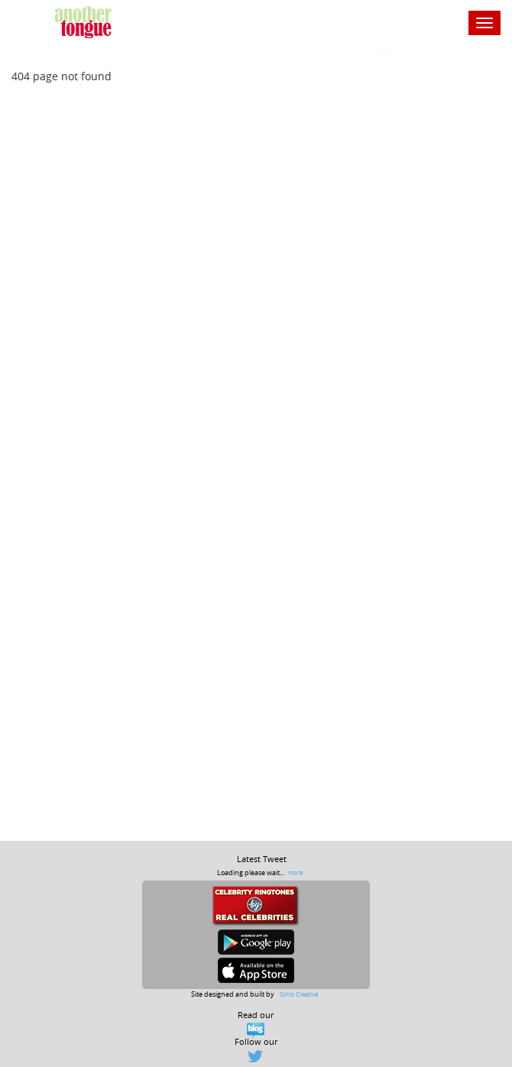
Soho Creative (299, 994)
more (295, 872)
